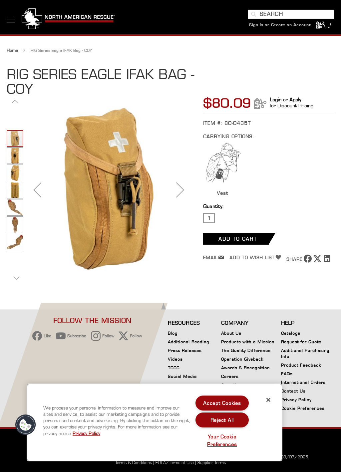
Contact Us (293, 391)
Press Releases (184, 350)
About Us (231, 333)
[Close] (268, 400)
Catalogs (290, 333)
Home (12, 52)
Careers (229, 376)
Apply (295, 101)
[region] (154, 422)
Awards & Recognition (245, 367)
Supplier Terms (211, 462)
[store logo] (68, 19)
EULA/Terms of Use (175, 462)
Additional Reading (188, 341)
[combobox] (291, 14)
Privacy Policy (296, 399)
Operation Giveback (242, 359)
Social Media (182, 376)
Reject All (222, 420)
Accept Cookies (222, 403)
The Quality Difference (246, 350)
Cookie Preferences (302, 409)
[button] (37, 191)
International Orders (303, 382)
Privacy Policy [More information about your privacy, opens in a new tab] (86, 433)
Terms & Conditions (133, 462)
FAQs (286, 373)
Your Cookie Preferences (222, 440)
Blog (172, 333)
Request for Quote (301, 341)
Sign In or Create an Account (280, 24)
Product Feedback (301, 365)
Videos (175, 359)
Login (275, 101)
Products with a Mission (247, 341)
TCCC (173, 367)
